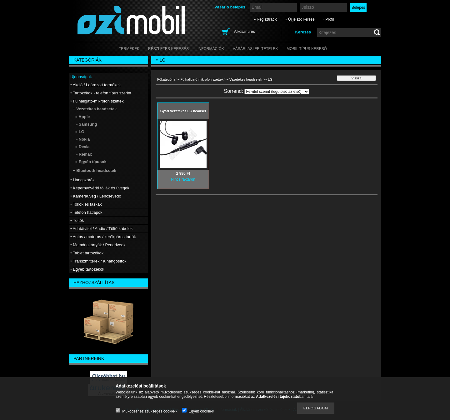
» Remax (83, 154)
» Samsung (86, 124)
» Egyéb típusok (91, 161)
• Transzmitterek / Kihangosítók (98, 261)
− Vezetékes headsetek (244, 79)
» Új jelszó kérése (300, 19)
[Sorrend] (276, 91)
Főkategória (166, 79)
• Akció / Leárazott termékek (95, 84)
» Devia (82, 146)
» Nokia (82, 139)
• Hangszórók (82, 180)
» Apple (82, 116)
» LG (79, 131)
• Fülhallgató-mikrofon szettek (200, 79)
